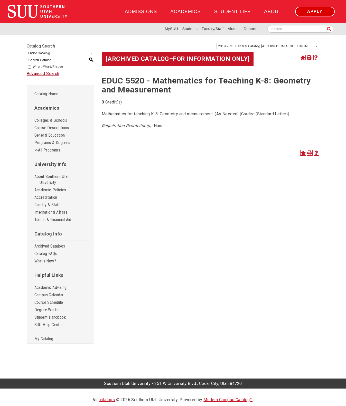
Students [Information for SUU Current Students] (190, 29)
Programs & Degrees (52, 142)
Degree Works (46, 309)
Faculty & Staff (47, 204)
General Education (49, 135)
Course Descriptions (51, 127)
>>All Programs (47, 150)
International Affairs (51, 212)
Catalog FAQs (45, 253)
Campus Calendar (49, 294)
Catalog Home (46, 93)
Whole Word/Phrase (48, 67)
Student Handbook (50, 317)
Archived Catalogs (49, 246)
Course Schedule (48, 302)
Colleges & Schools (50, 120)
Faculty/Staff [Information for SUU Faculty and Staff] (212, 29)
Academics (185, 11)
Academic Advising (50, 287)
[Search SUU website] (300, 29)
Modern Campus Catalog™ (228, 399)
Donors (250, 29)
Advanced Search (43, 73)
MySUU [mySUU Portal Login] (171, 29)
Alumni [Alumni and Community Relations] (233, 29)
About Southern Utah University (52, 179)
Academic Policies (50, 189)
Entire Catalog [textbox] (39, 53)
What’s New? (45, 261)
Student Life (232, 11)
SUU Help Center (48, 324)
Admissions (141, 11)
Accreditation (45, 197)
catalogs (107, 399)
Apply (315, 11)
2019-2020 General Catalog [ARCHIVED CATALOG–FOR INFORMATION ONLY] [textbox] (268, 46)
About (273, 11)
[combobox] (268, 46)
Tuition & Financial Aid (52, 219)
